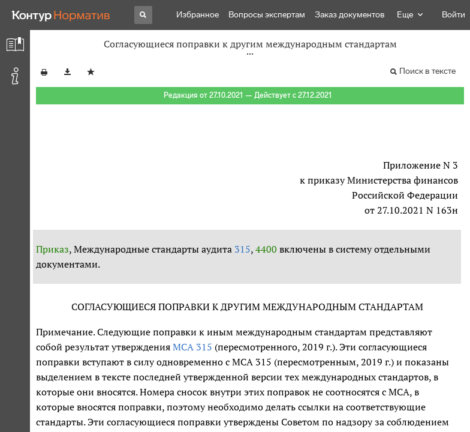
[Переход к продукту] (61, 15)
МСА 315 (192, 346)
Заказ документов (350, 15)
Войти (453, 15)
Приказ (52, 249)
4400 (266, 249)
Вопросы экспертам (266, 15)
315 (242, 249)
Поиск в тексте (427, 71)
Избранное (197, 15)
